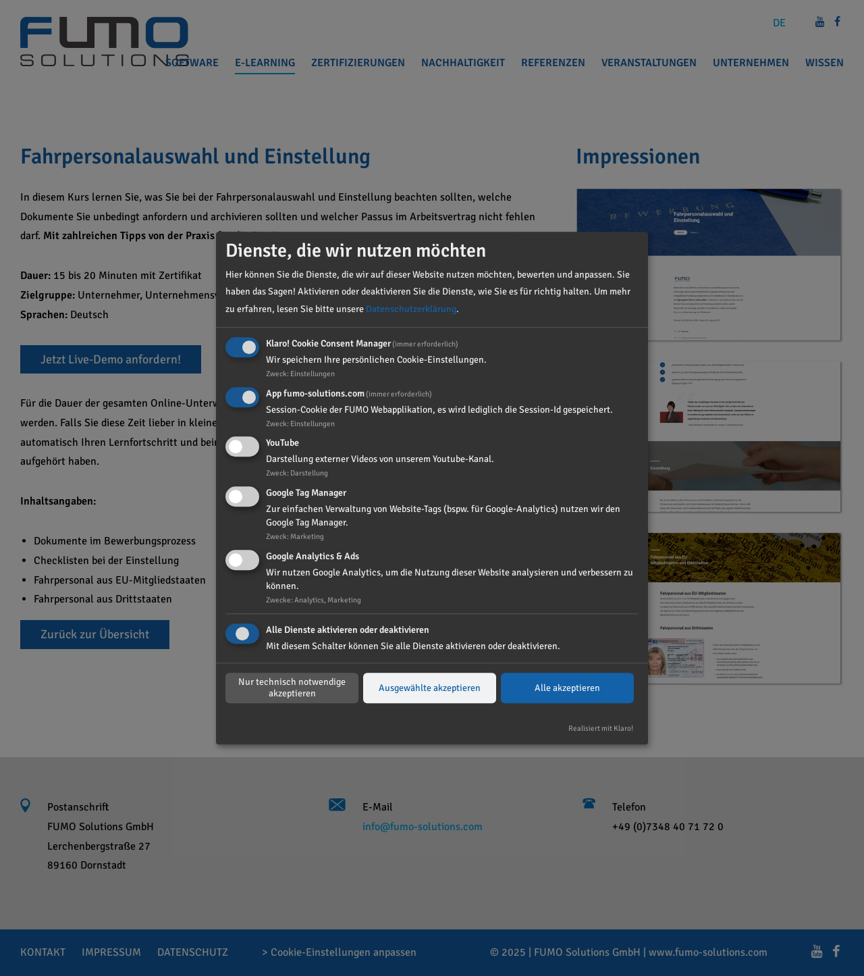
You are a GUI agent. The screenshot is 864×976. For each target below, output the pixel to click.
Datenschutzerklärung (411, 309)
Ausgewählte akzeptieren (430, 688)
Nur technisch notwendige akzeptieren (292, 688)
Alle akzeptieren (567, 688)
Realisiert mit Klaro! (600, 728)
